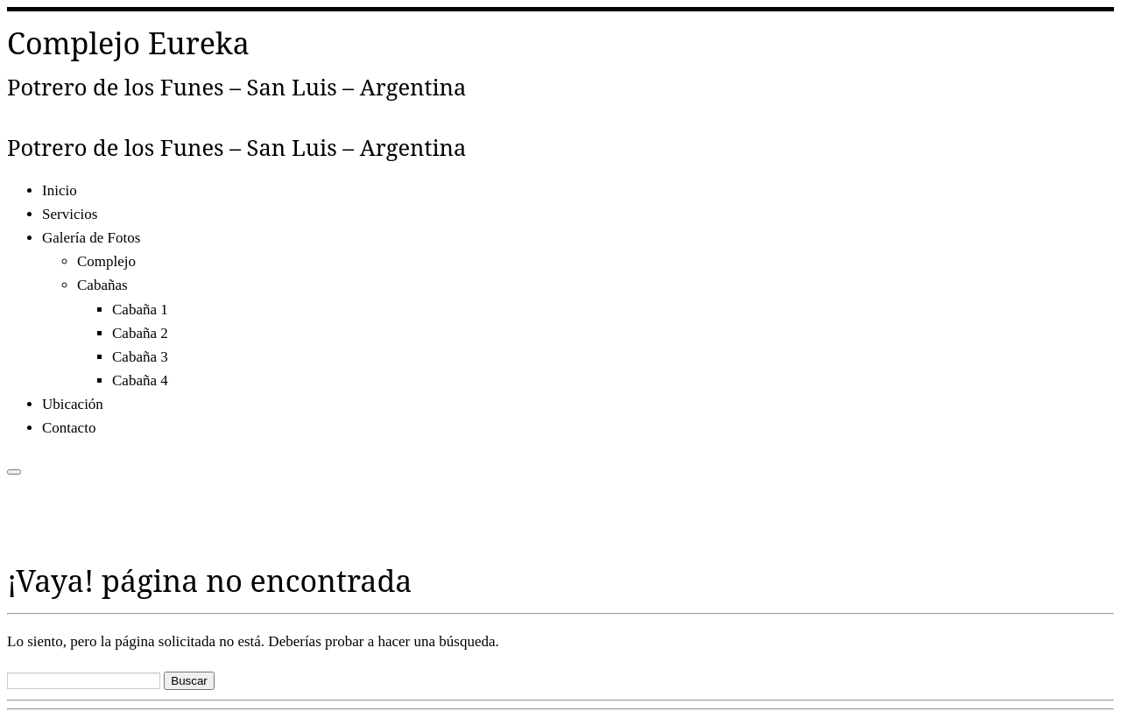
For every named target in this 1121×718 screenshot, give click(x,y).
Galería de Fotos (91, 237)
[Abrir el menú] (14, 472)
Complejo (106, 261)
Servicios (69, 214)
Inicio (59, 190)
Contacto (68, 427)
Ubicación (72, 404)
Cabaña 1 (140, 309)
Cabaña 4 (140, 380)
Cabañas (102, 285)
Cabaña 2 (140, 333)
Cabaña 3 (140, 356)
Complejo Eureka (128, 43)
